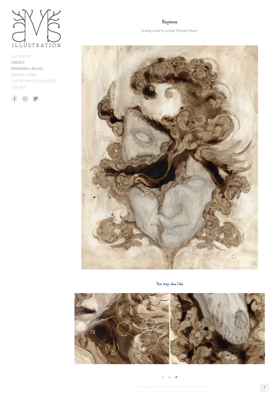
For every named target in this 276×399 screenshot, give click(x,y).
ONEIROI (18, 63)
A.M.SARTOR (20, 56)
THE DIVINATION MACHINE (33, 81)
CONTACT (18, 87)
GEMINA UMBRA (24, 75)
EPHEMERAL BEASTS (27, 69)
